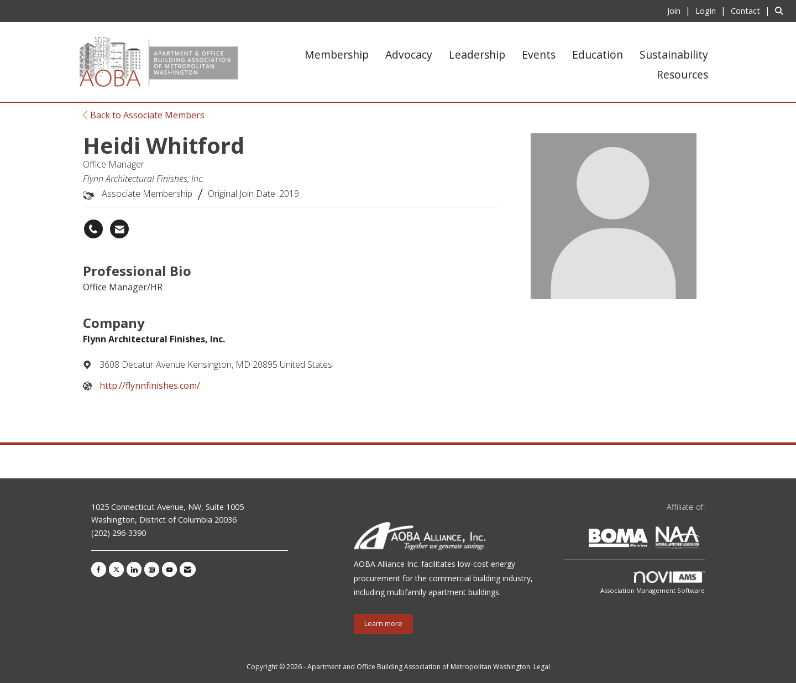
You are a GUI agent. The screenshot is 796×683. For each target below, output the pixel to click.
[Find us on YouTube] (169, 569)
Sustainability (674, 54)
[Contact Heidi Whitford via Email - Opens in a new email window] (119, 228)
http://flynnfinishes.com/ (150, 385)
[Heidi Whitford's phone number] (93, 228)
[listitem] (680, 10)
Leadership (477, 54)
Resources (682, 74)
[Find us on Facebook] (98, 569)
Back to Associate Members (144, 115)
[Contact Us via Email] (188, 569)
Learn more (383, 623)
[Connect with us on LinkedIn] (134, 569)
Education (597, 54)
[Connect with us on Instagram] (151, 569)
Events (539, 54)
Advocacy (408, 54)
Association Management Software (652, 583)
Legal (541, 666)
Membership (337, 54)
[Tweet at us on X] (116, 569)
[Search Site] (781, 10)
